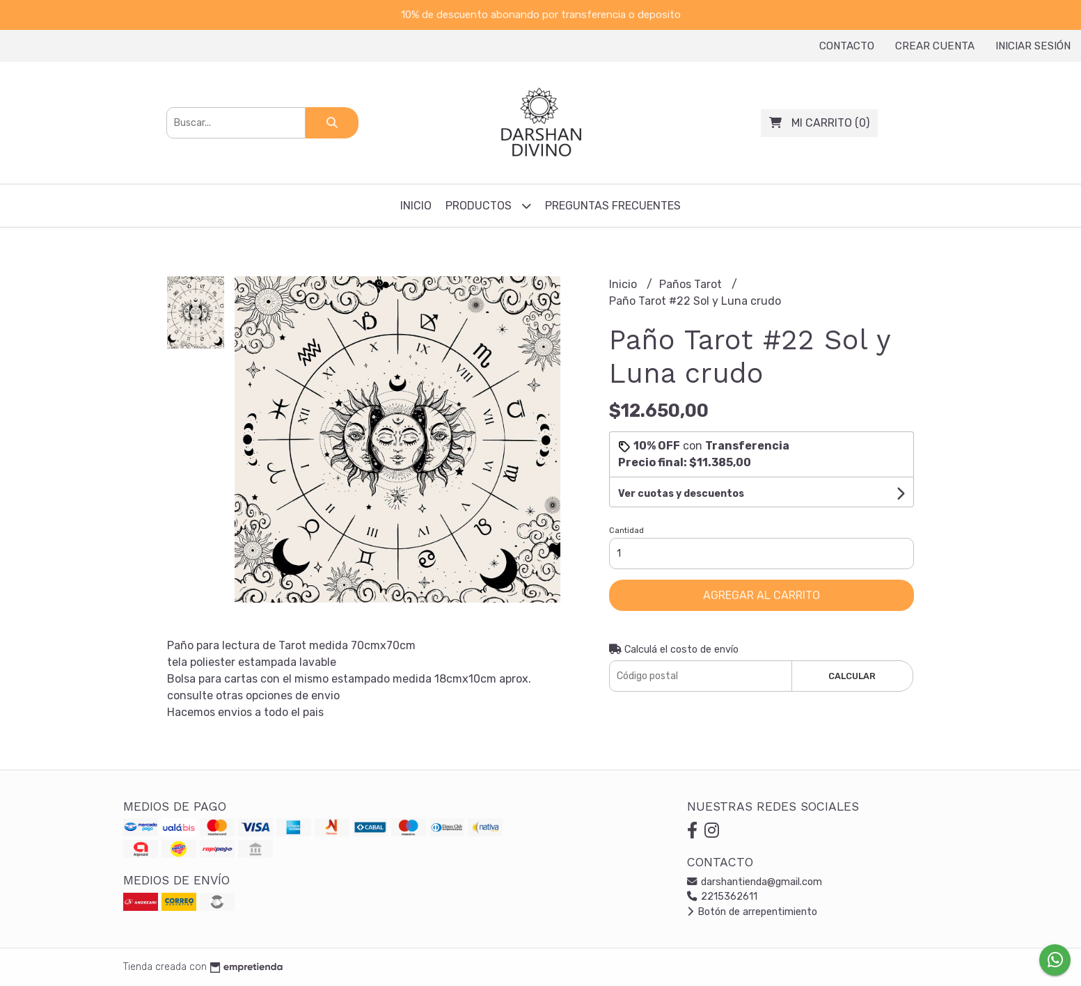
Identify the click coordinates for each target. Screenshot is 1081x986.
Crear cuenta (935, 46)
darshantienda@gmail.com (754, 882)
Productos (488, 205)
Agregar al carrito (761, 595)
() (819, 122)
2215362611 (722, 896)
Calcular (852, 676)
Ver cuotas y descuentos (681, 494)
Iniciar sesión (1033, 46)
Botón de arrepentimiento (752, 912)
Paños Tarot (692, 284)
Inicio (416, 205)
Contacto (846, 46)
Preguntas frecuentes (613, 205)
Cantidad (626, 530)
